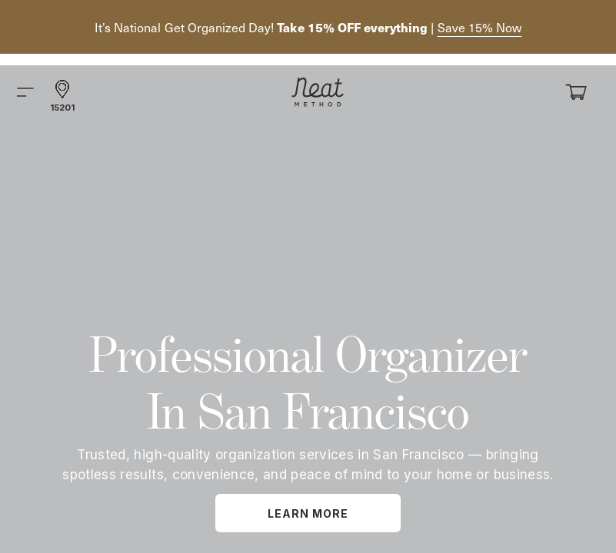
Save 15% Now (480, 27)
